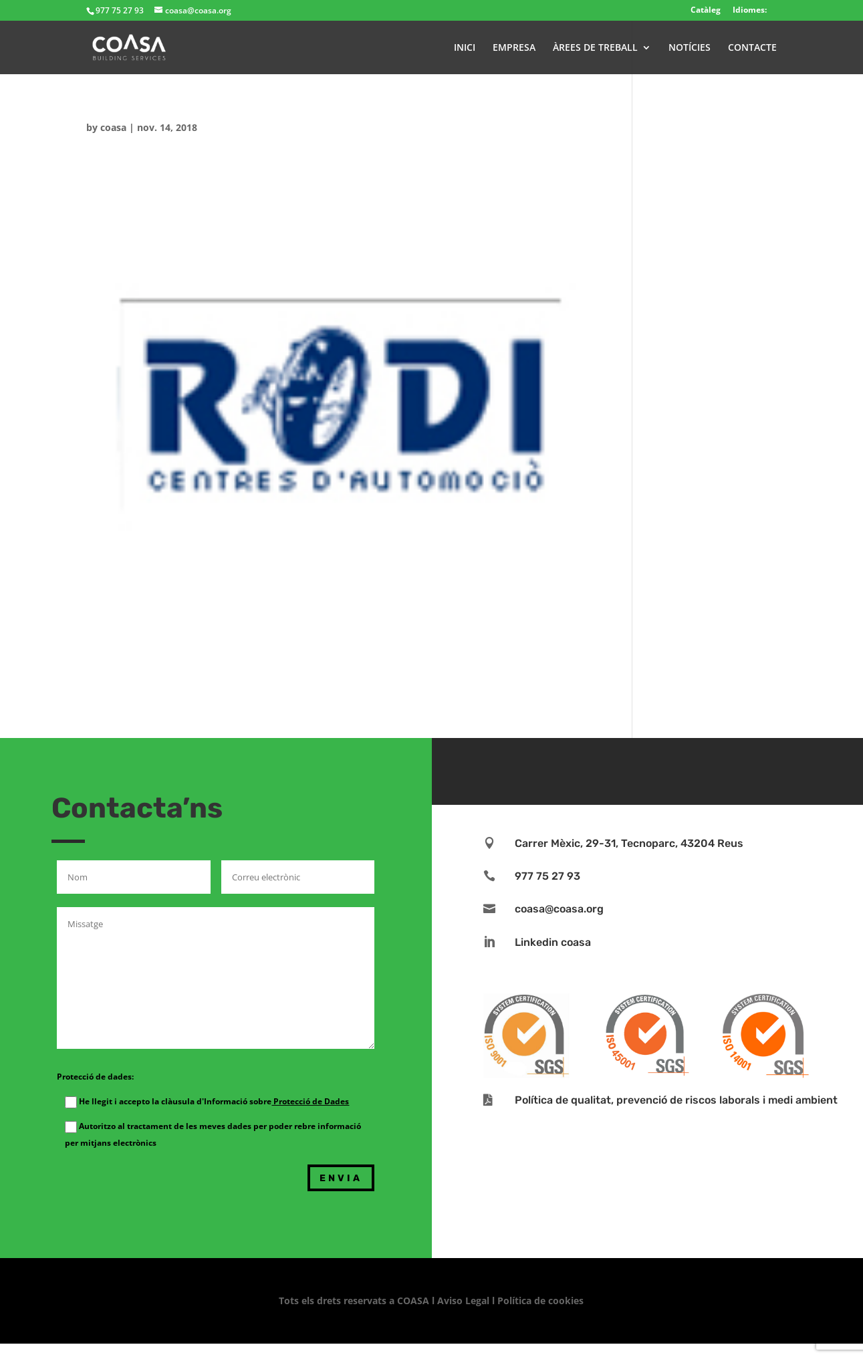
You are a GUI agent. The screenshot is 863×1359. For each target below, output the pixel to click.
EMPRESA (514, 48)
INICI (464, 48)
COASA (414, 1300)
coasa (113, 127)
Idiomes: (750, 9)
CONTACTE (752, 48)
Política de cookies (540, 1300)
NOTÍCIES (689, 48)
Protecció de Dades (310, 1101)
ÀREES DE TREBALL (595, 48)
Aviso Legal (463, 1300)
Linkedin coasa (553, 942)
